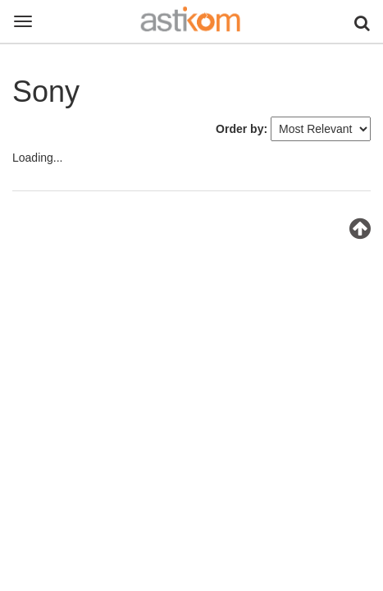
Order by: (241, 128)
